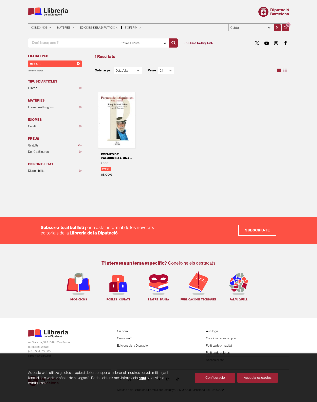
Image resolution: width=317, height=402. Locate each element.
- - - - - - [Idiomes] (250, 27)
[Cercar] (173, 43)
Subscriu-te (257, 230)
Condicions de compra (221, 338)
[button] (285, 27)
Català (50, 126)
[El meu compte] (277, 27)
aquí (142, 377)
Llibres (50, 88)
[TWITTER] (257, 43)
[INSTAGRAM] (276, 43)
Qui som (122, 331)
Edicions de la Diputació (132, 345)
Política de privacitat (219, 345)
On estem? (124, 338)
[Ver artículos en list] (285, 70)
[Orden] (128, 70)
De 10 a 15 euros (50, 152)
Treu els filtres (35, 71)
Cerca (198, 43)
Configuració (215, 378)
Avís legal (212, 331)
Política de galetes (218, 352)
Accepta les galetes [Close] (258, 378)
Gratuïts (50, 145)
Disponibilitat (50, 171)
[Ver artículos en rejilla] (279, 70)
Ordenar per (103, 70)
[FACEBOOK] (285, 43)
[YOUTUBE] (266, 43)
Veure (152, 70)
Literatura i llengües (50, 107)
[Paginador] (166, 70)
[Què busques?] (73, 43)
